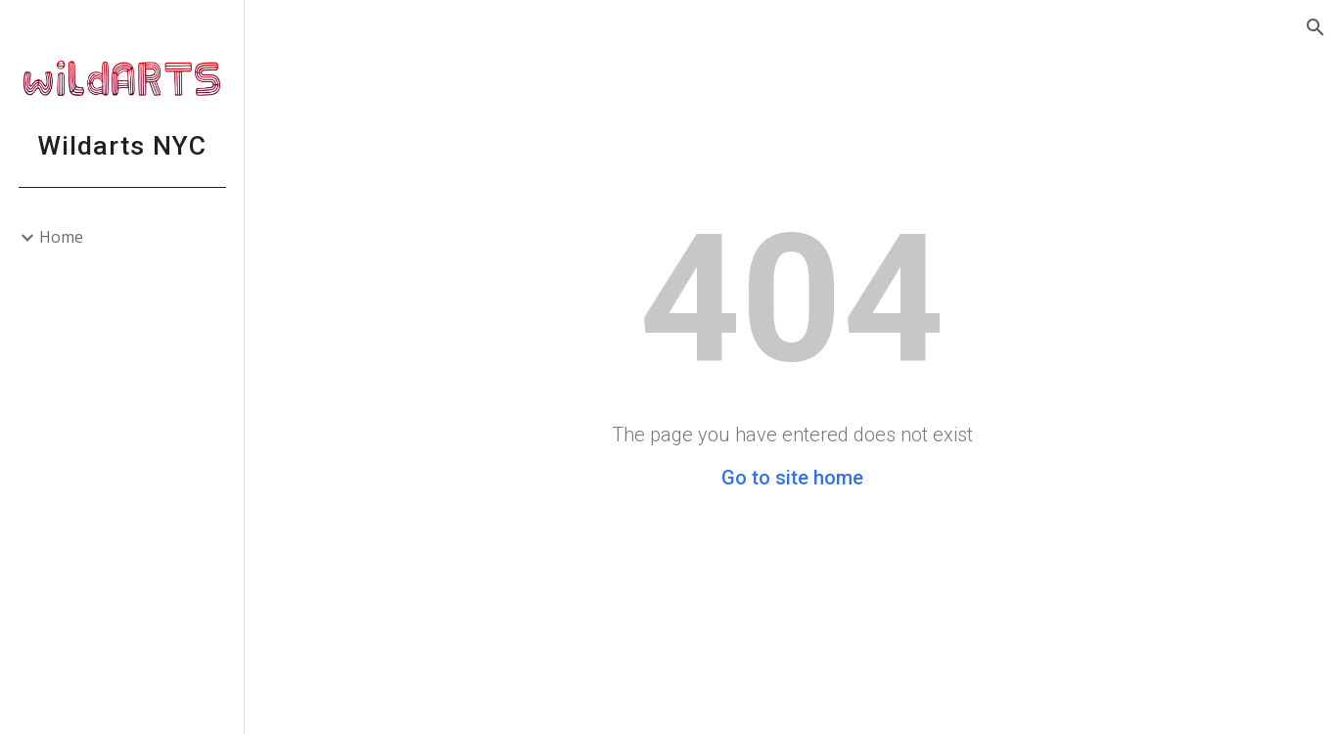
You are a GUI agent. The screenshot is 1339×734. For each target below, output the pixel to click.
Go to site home (792, 477)
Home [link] (61, 237)
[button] (1315, 27)
